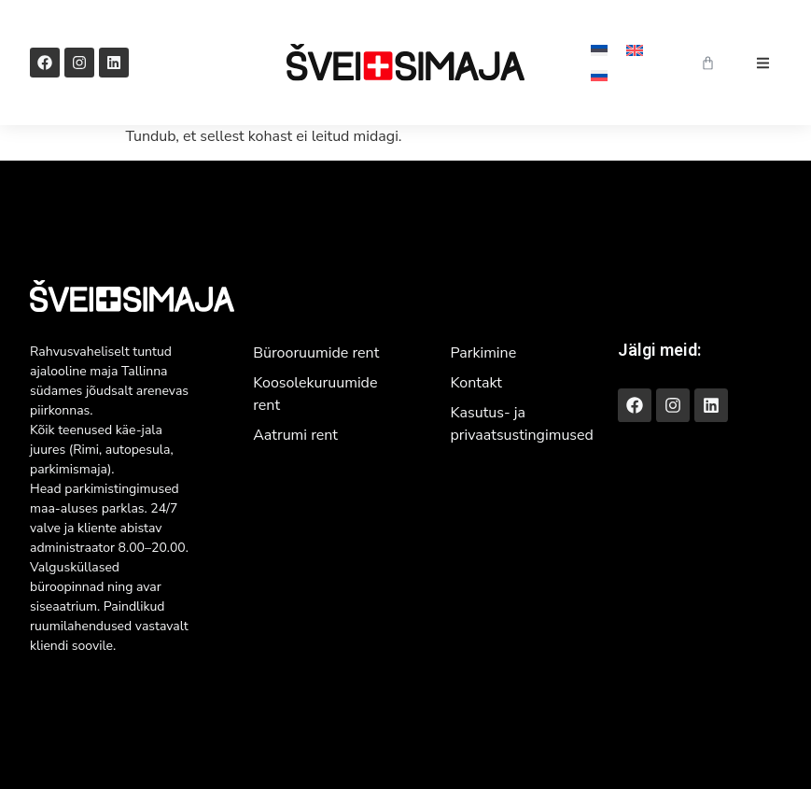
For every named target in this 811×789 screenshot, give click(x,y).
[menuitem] (599, 50)
